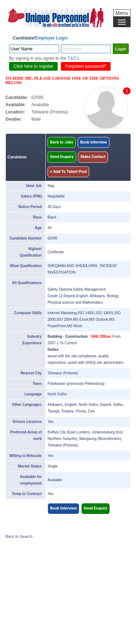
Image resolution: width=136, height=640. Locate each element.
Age (38, 228)
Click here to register (33, 66)
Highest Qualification (31, 252)
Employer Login (51, 38)
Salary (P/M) (31, 196)
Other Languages (27, 405)
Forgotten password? (85, 66)
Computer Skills (28, 313)
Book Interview (93, 142)
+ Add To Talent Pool (68, 171)
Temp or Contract (27, 494)
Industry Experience (32, 339)
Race (37, 217)
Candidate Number (25, 238)
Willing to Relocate (25, 456)
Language (33, 394)
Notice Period (30, 207)
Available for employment (31, 480)
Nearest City (31, 373)
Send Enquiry (62, 156)
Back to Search (19, 536)
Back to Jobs (61, 142)
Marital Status (30, 466)
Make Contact (93, 156)
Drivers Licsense (27, 422)
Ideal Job (34, 186)
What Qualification (26, 266)
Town (37, 384)
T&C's (73, 58)
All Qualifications (27, 283)
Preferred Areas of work (26, 435)
